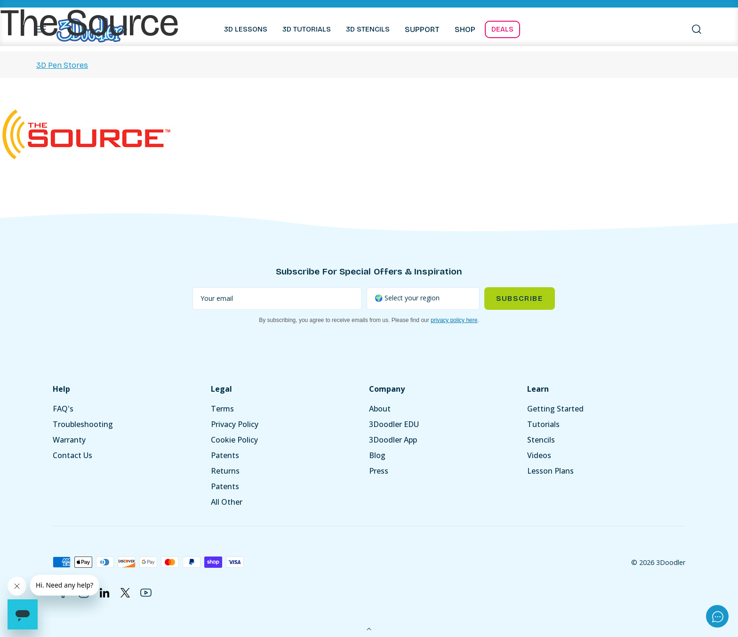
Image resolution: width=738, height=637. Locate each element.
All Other (226, 502)
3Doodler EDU (394, 424)
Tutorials (543, 424)
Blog (377, 455)
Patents (225, 455)
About (380, 408)
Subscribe (519, 298)
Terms (222, 408)
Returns (225, 471)
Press (378, 471)
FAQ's (63, 408)
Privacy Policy (234, 424)
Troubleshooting (83, 424)
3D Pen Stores (62, 65)
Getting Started (555, 408)
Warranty (69, 440)
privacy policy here (454, 320)
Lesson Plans (550, 471)
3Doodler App (393, 440)
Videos (539, 455)
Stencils (541, 440)
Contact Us (72, 455)
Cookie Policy (234, 440)
